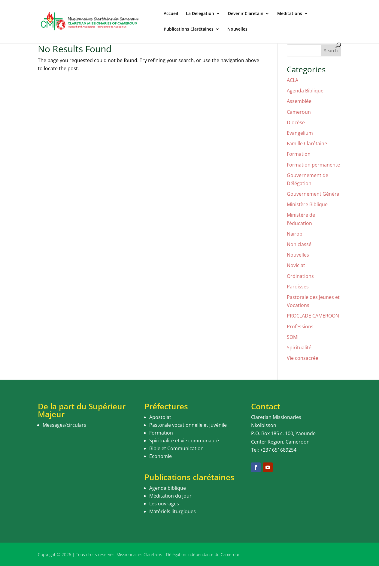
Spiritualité (299, 347)
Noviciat (296, 265)
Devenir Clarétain (245, 13)
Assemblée (299, 101)
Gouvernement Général (314, 194)
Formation (299, 154)
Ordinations (300, 276)
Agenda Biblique (305, 90)
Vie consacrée (302, 358)
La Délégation (200, 13)
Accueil (171, 13)
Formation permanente (313, 164)
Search (331, 50)
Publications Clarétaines (189, 29)
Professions (300, 326)
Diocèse (296, 122)
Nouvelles (237, 29)
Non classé (299, 244)
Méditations (289, 13)
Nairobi (295, 233)
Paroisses (298, 286)
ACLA (292, 80)
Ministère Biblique (307, 204)
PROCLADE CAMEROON (313, 315)
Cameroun (299, 112)
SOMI (293, 337)
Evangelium (300, 133)
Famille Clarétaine (307, 143)
